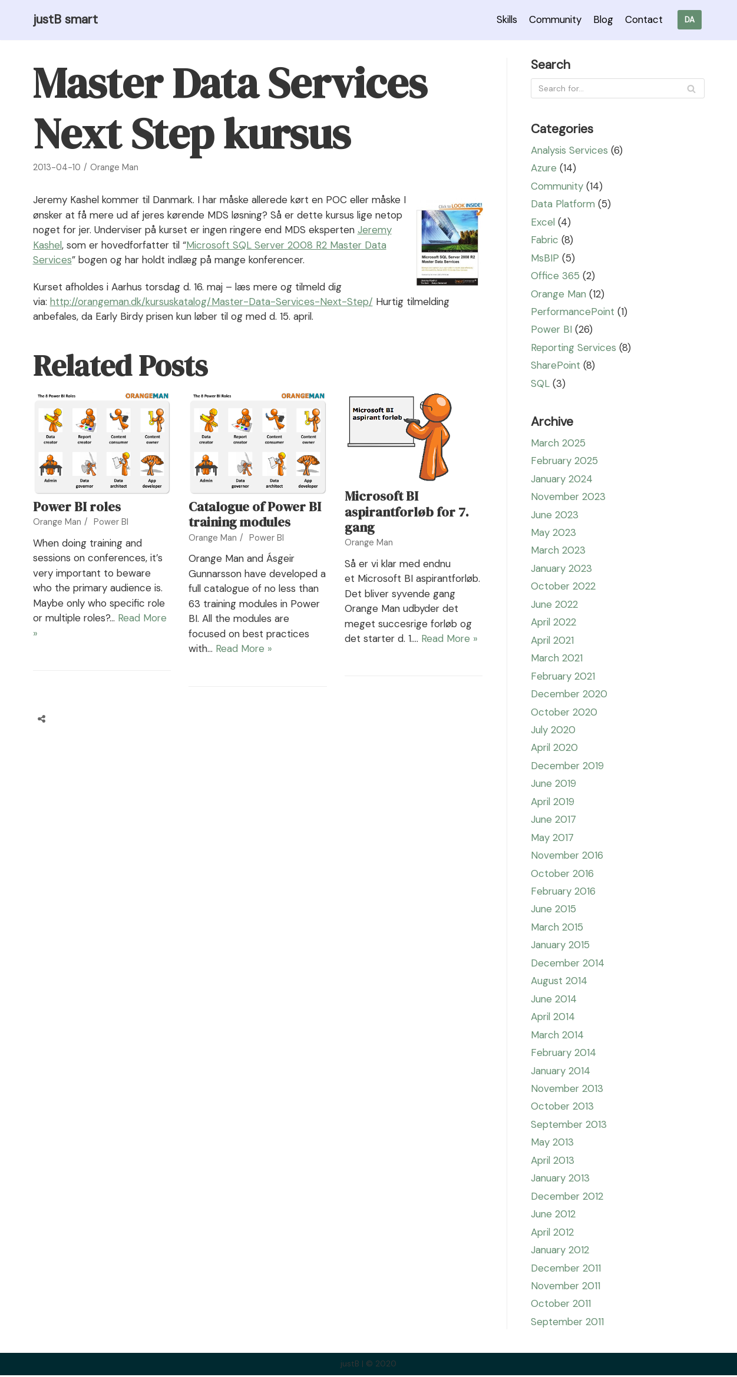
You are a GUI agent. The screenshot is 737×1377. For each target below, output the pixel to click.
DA (689, 20)
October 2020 (565, 712)
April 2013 (553, 1162)
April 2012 (553, 1233)
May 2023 (553, 533)
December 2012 (568, 1197)
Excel (543, 222)
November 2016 (568, 856)
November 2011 (566, 1287)
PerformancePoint (574, 312)
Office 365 (555, 276)
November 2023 (569, 497)
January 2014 (561, 1071)
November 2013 (568, 1090)
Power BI (111, 537)
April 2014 (554, 1018)
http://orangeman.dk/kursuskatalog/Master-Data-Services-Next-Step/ (215, 316)
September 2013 (570, 1126)
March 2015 (557, 928)
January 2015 (561, 946)
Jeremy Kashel (118, 245)
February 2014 (564, 1054)
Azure (544, 168)
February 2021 (564, 676)
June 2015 (554, 910)
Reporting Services (575, 348)
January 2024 (562, 479)
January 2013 (561, 1179)
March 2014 (558, 1036)
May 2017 (552, 838)
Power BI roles (77, 522)
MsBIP (545, 257)
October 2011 (561, 1305)
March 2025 (559, 443)
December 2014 (568, 964)
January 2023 (562, 568)
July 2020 (553, 730)
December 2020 (570, 694)
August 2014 (559, 982)
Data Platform (564, 204)
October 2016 (563, 874)
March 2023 (559, 551)
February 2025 (565, 461)
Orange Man (114, 167)
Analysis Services (570, 150)
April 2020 (555, 748)
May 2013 (552, 1143)
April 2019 (553, 802)
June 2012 (553, 1215)
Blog (601, 19)
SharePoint (556, 365)
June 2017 (554, 820)
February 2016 (564, 892)
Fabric (545, 240)
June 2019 (554, 784)
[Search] (618, 89)
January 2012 (560, 1251)
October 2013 (563, 1107)
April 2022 (554, 623)
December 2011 (567, 1269)
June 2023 (555, 515)
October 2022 (564, 587)
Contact (643, 19)
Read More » (291, 663)
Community (553, 19)
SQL (540, 384)
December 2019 (568, 766)
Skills (502, 19)
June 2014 (554, 1000)
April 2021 (553, 640)
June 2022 (555, 604)
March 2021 (557, 659)
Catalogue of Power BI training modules (255, 529)
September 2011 (568, 1323)
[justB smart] (65, 20)
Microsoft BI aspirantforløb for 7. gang (407, 526)
